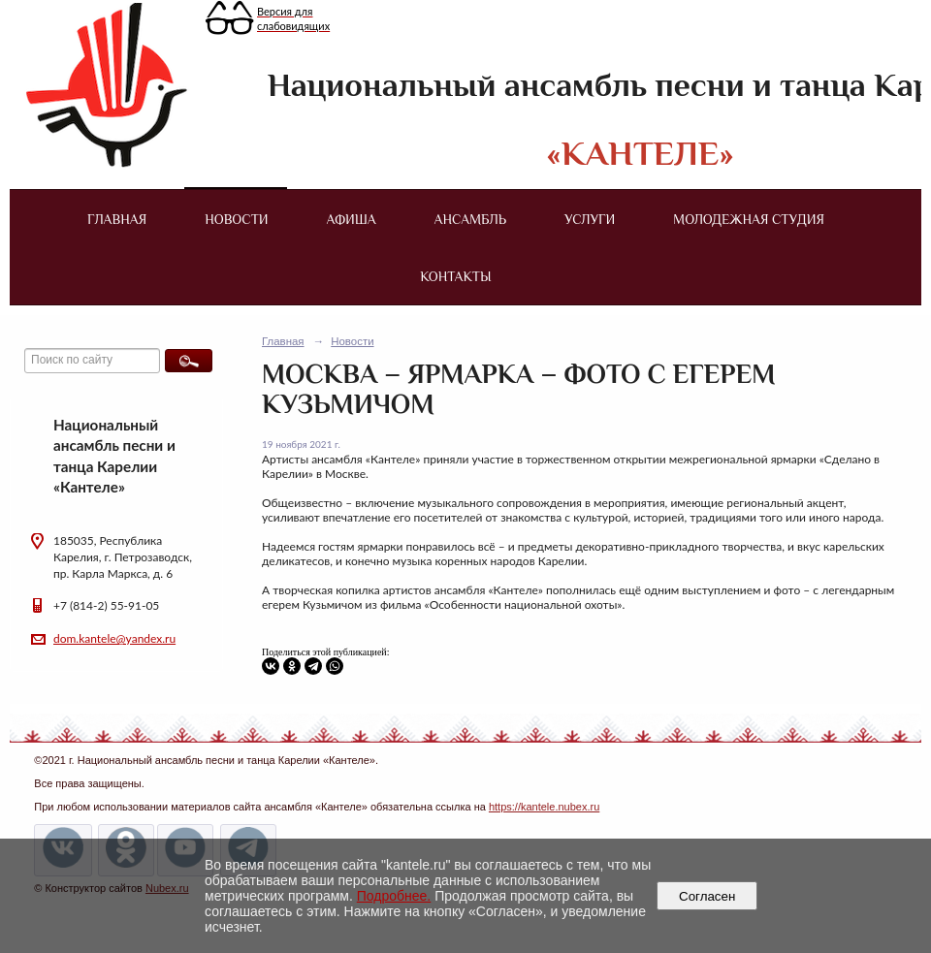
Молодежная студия (748, 219)
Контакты (455, 276)
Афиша (351, 219)
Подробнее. (394, 896)
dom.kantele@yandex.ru (114, 638)
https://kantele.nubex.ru (544, 806)
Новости (236, 219)
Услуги (589, 219)
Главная (116, 219)
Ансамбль (470, 219)
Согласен (707, 896)
